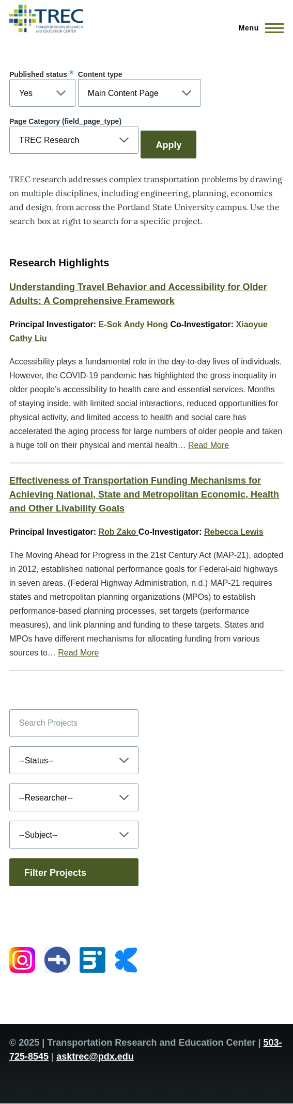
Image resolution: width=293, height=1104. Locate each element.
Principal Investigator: (52, 324)
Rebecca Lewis (234, 531)
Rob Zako (118, 531)
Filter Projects (55, 873)
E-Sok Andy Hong (135, 324)
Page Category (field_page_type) (65, 121)
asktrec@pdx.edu (95, 1056)
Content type (100, 74)
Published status (38, 74)
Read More (208, 445)
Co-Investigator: (202, 324)
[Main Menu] (258, 28)
